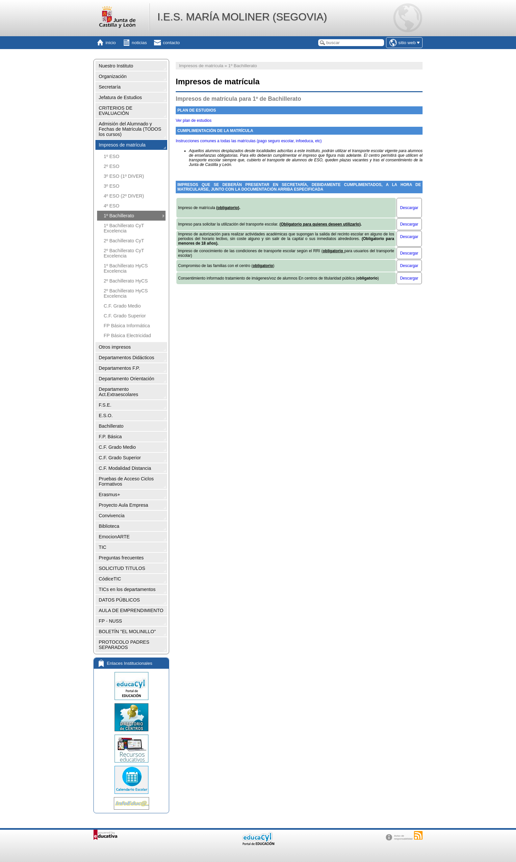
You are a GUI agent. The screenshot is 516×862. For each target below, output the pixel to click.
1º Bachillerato (119, 215)
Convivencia (111, 515)
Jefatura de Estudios (120, 97)
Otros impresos (115, 347)
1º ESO (111, 156)
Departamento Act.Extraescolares (118, 392)
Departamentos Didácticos (126, 357)
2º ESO (111, 166)
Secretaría (109, 87)
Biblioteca (109, 526)
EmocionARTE (114, 536)
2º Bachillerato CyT (124, 240)
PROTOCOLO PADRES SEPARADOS (124, 644)
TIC (102, 547)
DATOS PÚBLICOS (119, 600)
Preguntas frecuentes (121, 557)
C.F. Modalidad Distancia (125, 468)
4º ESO (111, 205)
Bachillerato (111, 426)
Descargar (409, 207)
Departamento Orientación (126, 378)
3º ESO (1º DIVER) (124, 176)
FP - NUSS (110, 621)
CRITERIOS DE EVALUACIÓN (115, 110)
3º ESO (111, 186)
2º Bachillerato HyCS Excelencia (126, 293)
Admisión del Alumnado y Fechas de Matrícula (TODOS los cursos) (130, 129)
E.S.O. (106, 415)
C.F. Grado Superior (125, 315)
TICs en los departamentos (127, 589)
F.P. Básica (110, 436)
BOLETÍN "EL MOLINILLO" (127, 631)
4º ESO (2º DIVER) (124, 196)
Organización (113, 76)
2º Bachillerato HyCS (126, 280)
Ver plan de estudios (194, 120)
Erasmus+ (109, 494)
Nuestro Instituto (116, 65)
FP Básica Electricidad (127, 335)
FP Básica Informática (127, 325)
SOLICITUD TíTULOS (122, 568)
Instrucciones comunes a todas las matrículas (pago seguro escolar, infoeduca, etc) (249, 141)
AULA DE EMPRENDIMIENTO (131, 610)
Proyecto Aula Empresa (123, 505)
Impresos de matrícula (122, 145)
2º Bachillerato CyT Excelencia (124, 253)
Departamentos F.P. (119, 368)
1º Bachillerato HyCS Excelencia (126, 268)
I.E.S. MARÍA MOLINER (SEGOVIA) (242, 17)
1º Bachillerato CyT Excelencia (124, 228)
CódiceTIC (110, 578)
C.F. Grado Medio (122, 306)
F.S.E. (105, 405)
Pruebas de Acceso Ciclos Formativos (126, 481)
